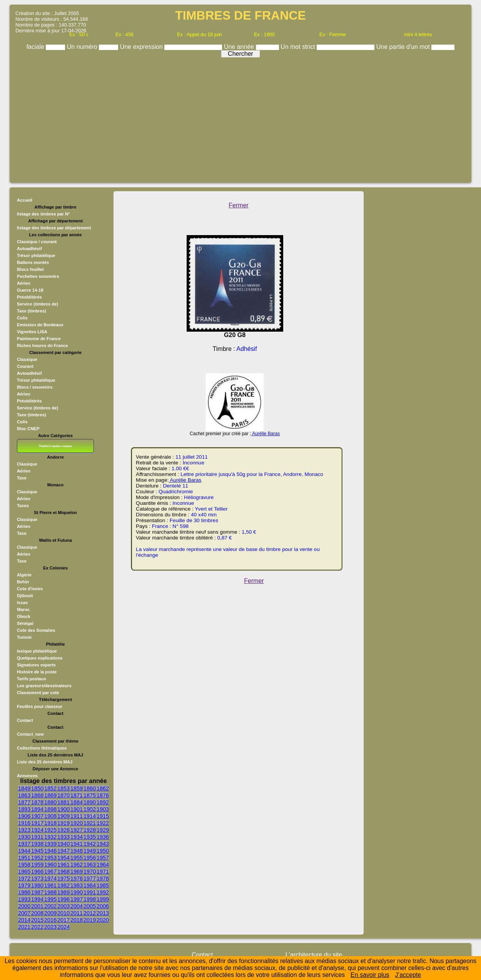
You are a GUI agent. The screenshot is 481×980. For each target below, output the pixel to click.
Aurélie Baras (265, 433)
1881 (63, 802)
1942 (90, 844)
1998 (90, 899)
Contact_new (30, 734)
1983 (76, 885)
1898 (50, 809)
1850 (37, 788)
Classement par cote (38, 692)
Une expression (142, 46)
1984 (90, 885)
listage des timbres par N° (43, 214)
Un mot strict (299, 46)
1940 (63, 844)
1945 (37, 851)
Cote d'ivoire (30, 588)
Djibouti (25, 595)
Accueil (24, 200)
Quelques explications (40, 658)
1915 (103, 816)
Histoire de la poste (37, 671)
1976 (76, 878)
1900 (63, 809)
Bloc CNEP (28, 428)
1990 (76, 892)
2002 (50, 906)
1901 (76, 809)
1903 (103, 809)
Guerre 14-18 (30, 290)
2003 (63, 906)
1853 (63, 788)
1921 (90, 823)
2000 (24, 906)
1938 (37, 844)
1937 (24, 844)
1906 (24, 816)
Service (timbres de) (37, 304)
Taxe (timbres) (31, 311)
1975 (63, 878)
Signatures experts (36, 665)
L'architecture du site (314, 955)
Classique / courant (37, 241)
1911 (76, 816)
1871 (76, 795)
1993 (24, 899)
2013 (103, 913)
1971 (103, 871)
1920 (76, 823)
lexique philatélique (37, 651)
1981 (50, 885)
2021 (24, 927)
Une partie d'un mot (404, 46)
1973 (37, 878)
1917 (37, 823)
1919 (63, 823)
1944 (24, 851)
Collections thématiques (42, 748)
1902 (90, 809)
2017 (63, 920)
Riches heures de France (42, 345)
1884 (76, 802)
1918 (50, 823)
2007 (24, 913)
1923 (24, 830)
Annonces (27, 775)
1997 (76, 899)
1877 (24, 802)
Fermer (239, 205)
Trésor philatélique (36, 255)
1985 (103, 885)
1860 (90, 788)
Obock (23, 616)
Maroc (23, 609)
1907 (37, 816)
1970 (90, 871)
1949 (90, 851)
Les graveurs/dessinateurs (44, 685)
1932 (50, 837)
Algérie (24, 575)
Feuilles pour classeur (39, 706)
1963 (90, 864)
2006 (103, 906)
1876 (103, 795)
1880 (50, 802)
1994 (37, 899)
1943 (103, 844)
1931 (37, 837)
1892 (103, 802)
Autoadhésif (29, 248)
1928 (90, 830)
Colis (22, 318)
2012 (90, 913)
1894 (37, 809)
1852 (50, 788)
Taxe (22, 478)
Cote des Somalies (36, 630)
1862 (103, 788)
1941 (76, 844)
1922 (103, 823)
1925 (50, 830)
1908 (50, 816)
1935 (90, 837)
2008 (37, 913)
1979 (24, 885)
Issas (22, 602)
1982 (63, 885)
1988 (50, 892)
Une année (240, 46)
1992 (103, 892)
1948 (76, 851)
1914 (90, 816)
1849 (24, 788)
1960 (50, 864)
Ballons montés (33, 262)
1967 (50, 871)
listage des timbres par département (54, 227)
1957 (103, 858)
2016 (50, 920)
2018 (76, 920)
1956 (90, 858)
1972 (24, 878)
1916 (24, 823)
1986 (24, 892)
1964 (103, 864)
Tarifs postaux (31, 678)
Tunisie (24, 637)
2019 (90, 920)
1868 (37, 795)
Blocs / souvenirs (35, 387)
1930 (24, 837)
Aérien (23, 283)
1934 (76, 837)
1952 (37, 858)
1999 (103, 899)
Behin (23, 581)
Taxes (23, 505)
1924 (37, 830)
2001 (37, 906)
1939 (50, 844)
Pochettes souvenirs (38, 276)
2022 (37, 927)
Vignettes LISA (32, 331)
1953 (50, 858)
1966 (37, 871)
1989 (63, 892)
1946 (50, 851)
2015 (37, 920)
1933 (63, 837)
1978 (103, 878)
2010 (63, 913)
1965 (24, 871)
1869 (50, 795)
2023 (50, 927)
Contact (25, 720)
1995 (50, 899)
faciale (36, 46)
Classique (27, 359)
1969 (76, 871)
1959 (37, 864)
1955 (76, 858)
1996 (63, 899)
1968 (63, 871)
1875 (90, 795)
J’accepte (408, 975)
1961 (63, 864)
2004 (76, 906)
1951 (24, 858)
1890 (90, 802)
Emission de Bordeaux (40, 324)
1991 (90, 892)
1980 (37, 885)
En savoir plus (370, 975)
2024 (63, 927)
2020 (103, 920)
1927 (76, 830)
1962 (76, 864)
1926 (63, 830)
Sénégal (25, 623)
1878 (37, 802)
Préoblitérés (29, 297)
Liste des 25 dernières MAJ (44, 762)
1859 (76, 788)
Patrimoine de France (39, 338)
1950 (103, 851)
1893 (24, 809)
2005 (90, 906)
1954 (63, 858)
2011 (76, 913)
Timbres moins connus (55, 446)
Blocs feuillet (30, 269)
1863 (24, 795)
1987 (37, 892)
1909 (63, 816)
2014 (24, 920)
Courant (25, 366)
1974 (50, 878)
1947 (63, 851)
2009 (50, 913)
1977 (90, 878)
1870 (63, 795)
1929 (103, 830)
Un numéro (83, 46)
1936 (103, 837)
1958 (24, 864)
